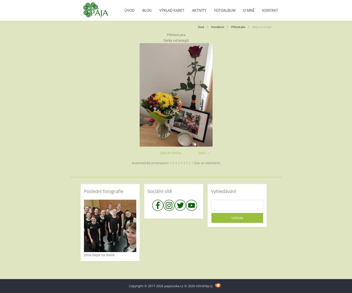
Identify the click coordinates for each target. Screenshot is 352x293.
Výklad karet (171, 10)
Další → (204, 153)
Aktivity (199, 10)
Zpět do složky (170, 153)
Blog (147, 10)
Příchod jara (238, 27)
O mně (249, 10)
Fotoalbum (224, 10)
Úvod (129, 10)
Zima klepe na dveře (99, 255)
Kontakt (270, 10)
